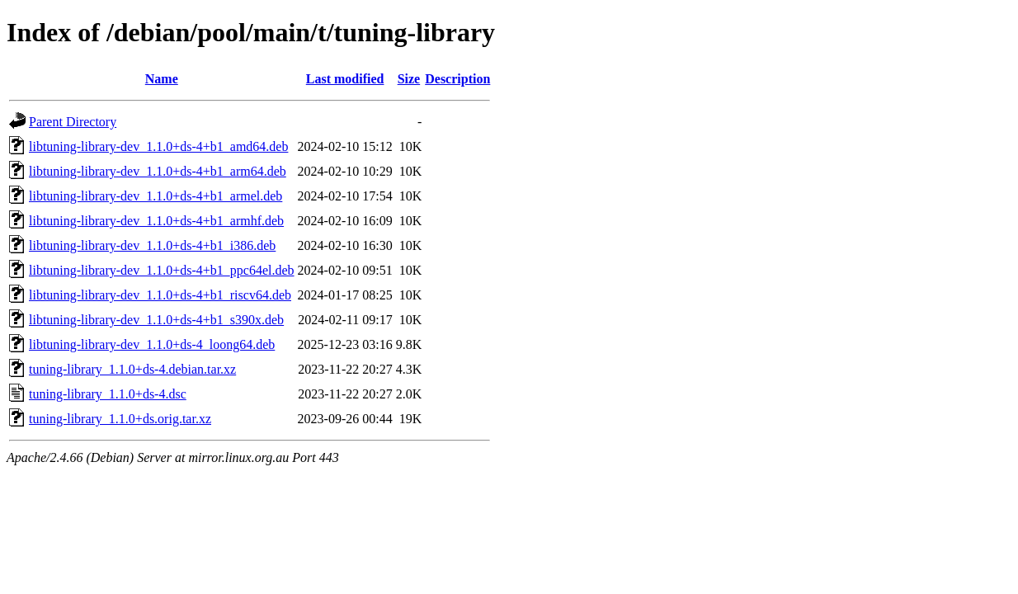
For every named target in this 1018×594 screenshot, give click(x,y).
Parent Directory (72, 122)
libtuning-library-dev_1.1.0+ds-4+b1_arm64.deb (157, 171)
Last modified (345, 79)
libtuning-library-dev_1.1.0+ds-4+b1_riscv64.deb (160, 295)
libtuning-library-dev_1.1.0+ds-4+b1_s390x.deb (156, 320)
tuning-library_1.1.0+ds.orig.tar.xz (120, 419)
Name (161, 79)
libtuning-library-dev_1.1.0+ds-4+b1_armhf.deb (156, 221)
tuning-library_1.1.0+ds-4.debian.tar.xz (132, 369)
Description (457, 79)
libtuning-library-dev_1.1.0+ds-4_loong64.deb (152, 344)
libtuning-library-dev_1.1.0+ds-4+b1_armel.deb (155, 196)
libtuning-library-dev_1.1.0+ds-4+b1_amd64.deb (158, 146)
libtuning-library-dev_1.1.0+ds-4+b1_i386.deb (152, 245)
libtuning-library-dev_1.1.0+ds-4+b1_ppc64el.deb (162, 270)
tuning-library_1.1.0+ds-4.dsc (107, 394)
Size (409, 79)
